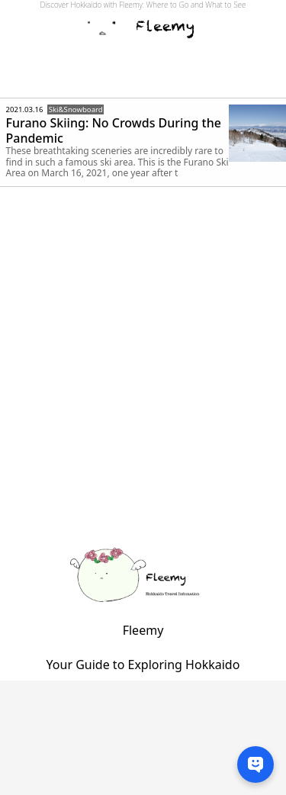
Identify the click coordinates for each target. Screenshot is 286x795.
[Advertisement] (143, 384)
